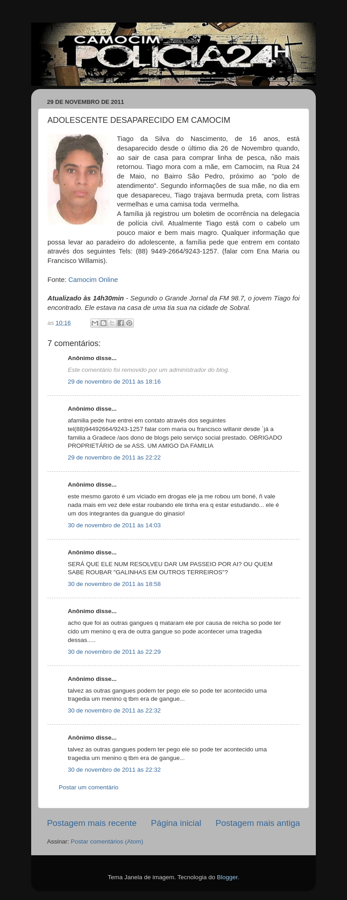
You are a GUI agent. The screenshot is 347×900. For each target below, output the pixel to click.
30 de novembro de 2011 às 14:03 (114, 525)
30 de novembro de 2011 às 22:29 (114, 651)
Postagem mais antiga (258, 823)
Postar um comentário (88, 787)
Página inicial (176, 823)
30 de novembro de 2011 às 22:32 (114, 710)
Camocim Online (94, 279)
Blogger (227, 877)
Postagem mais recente (91, 823)
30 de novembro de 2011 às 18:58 (114, 584)
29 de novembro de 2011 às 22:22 (114, 457)
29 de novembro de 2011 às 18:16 (114, 381)
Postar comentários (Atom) (107, 841)
